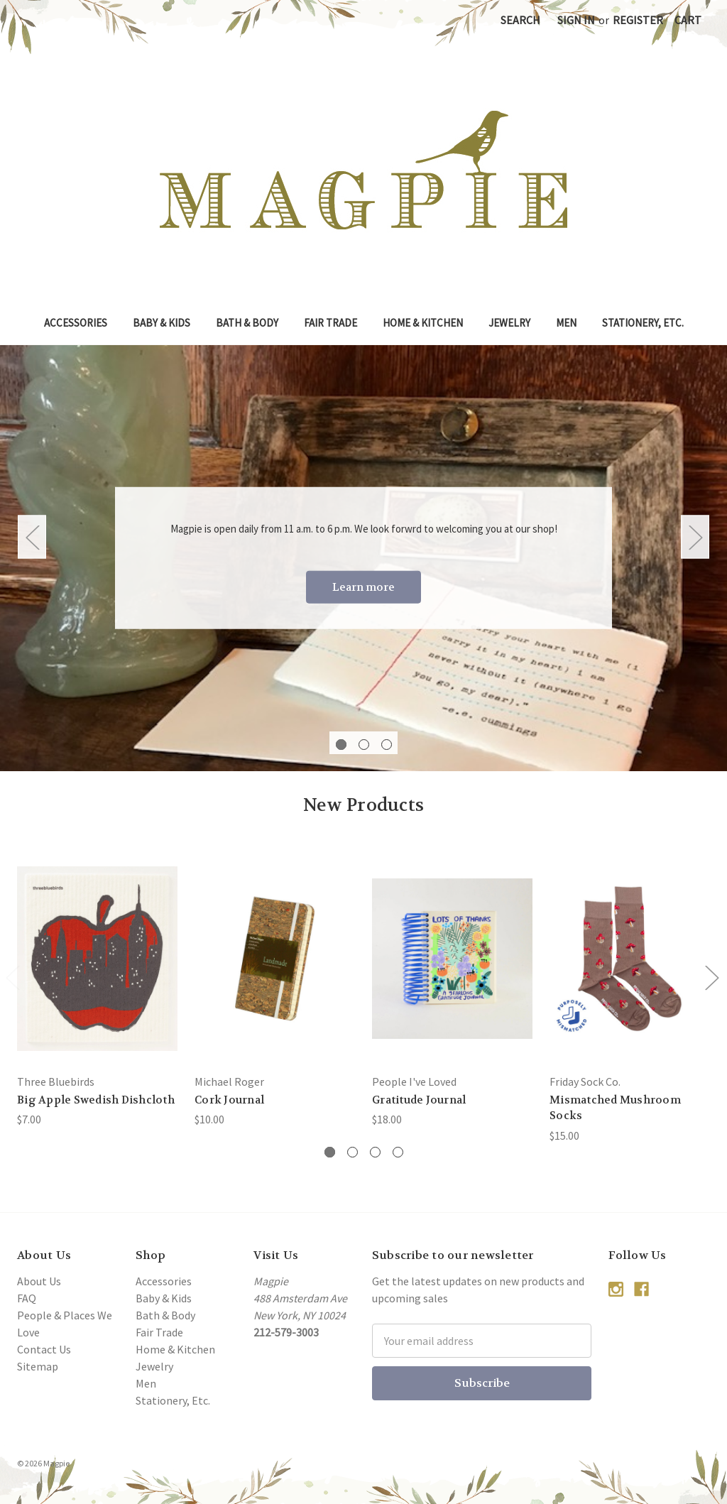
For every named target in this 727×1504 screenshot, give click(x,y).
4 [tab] (398, 1152)
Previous (32, 536)
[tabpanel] (363, 558)
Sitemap (37, 1366)
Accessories (75, 322)
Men (566, 322)
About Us (39, 1281)
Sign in (576, 20)
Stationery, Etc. (643, 322)
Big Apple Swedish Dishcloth (96, 1100)
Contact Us (44, 1349)
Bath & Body (247, 322)
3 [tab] (386, 744)
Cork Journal (229, 1100)
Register (638, 20)
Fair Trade (330, 322)
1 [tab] (341, 744)
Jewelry (509, 322)
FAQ (26, 1298)
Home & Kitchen (423, 322)
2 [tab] (364, 744)
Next (695, 536)
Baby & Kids (161, 322)
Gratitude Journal (419, 1100)
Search (520, 20)
